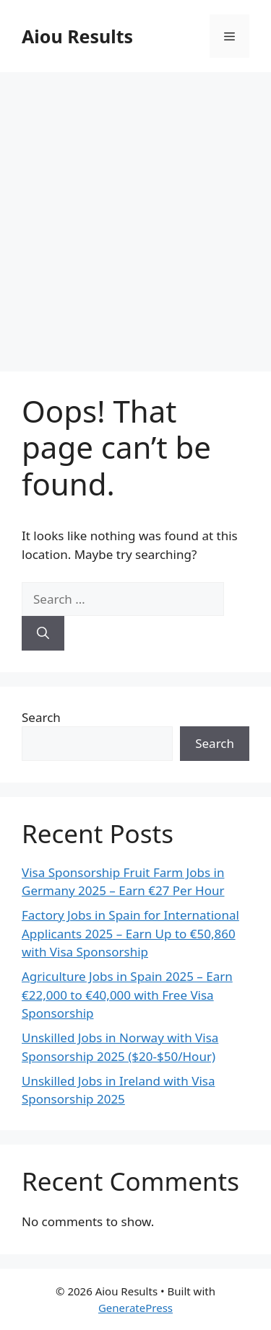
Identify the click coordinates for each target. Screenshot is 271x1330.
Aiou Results (77, 36)
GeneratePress (135, 1307)
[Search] (43, 633)
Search (41, 717)
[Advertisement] (135, 214)
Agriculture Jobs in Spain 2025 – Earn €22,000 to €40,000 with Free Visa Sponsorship (127, 994)
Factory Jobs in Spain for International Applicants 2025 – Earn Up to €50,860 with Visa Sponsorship (130, 933)
